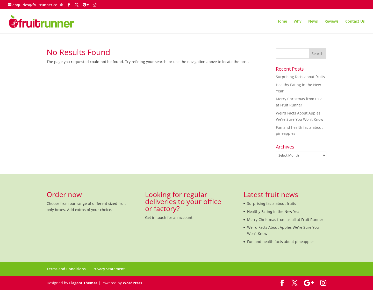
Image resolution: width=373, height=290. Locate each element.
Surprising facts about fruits (300, 76)
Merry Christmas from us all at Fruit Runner (285, 219)
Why (298, 21)
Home (281, 21)
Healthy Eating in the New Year (274, 211)
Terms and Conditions (66, 268)
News (313, 21)
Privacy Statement (108, 268)
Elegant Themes (83, 282)
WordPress (132, 282)
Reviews (332, 21)
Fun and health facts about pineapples (280, 241)
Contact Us (355, 21)
